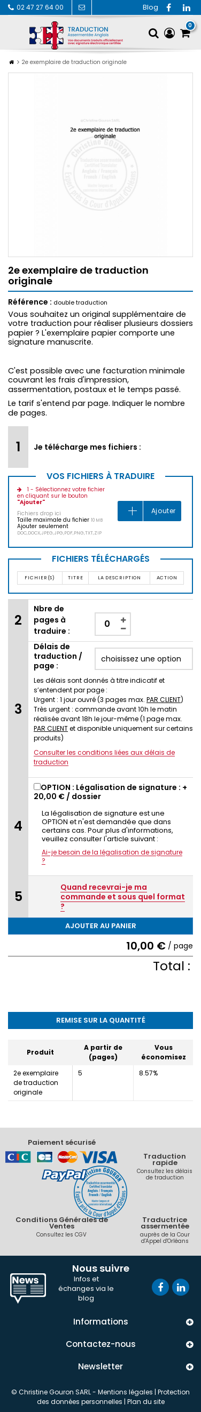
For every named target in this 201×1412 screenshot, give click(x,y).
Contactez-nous (81, 7)
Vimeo (186, 7)
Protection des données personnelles (113, 1396)
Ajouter (163, 510)
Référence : (30, 302)
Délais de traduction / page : (58, 656)
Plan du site (146, 1401)
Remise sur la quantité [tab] (100, 1020)
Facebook (168, 7)
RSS (150, 7)
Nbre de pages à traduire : (52, 619)
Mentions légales (125, 1392)
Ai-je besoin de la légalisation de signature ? (112, 856)
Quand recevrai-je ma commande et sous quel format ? (122, 897)
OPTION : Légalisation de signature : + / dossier (110, 792)
